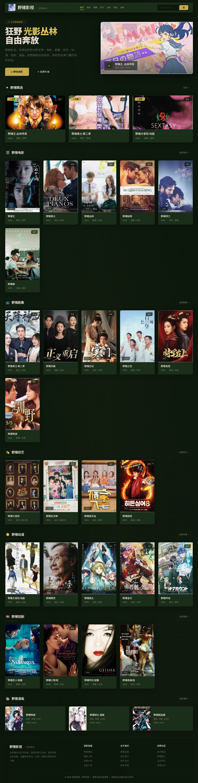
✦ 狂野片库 (47, 72)
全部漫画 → (184, 699)
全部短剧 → (184, 617)
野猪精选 (88, 752)
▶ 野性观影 (18, 72)
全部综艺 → (184, 452)
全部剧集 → (184, 302)
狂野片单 (88, 761)
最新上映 (88, 756)
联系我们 (124, 756)
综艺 (102, 7)
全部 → (186, 88)
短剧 (116, 7)
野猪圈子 (161, 756)
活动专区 (161, 761)
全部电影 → (184, 153)
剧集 (95, 7)
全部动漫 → (184, 534)
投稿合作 (161, 765)
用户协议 (124, 761)
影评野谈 (161, 752)
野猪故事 (124, 752)
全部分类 (88, 765)
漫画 (122, 7)
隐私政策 (124, 765)
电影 (88, 7)
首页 (82, 7)
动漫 (109, 7)
